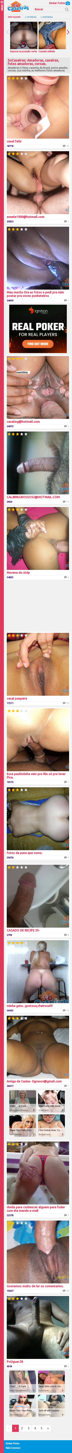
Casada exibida (52, 37)
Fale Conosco (13, 1448)
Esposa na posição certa (23, 37)
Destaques (14, 17)
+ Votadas (30, 17)
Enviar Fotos (59, 3)
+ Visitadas (47, 17)
